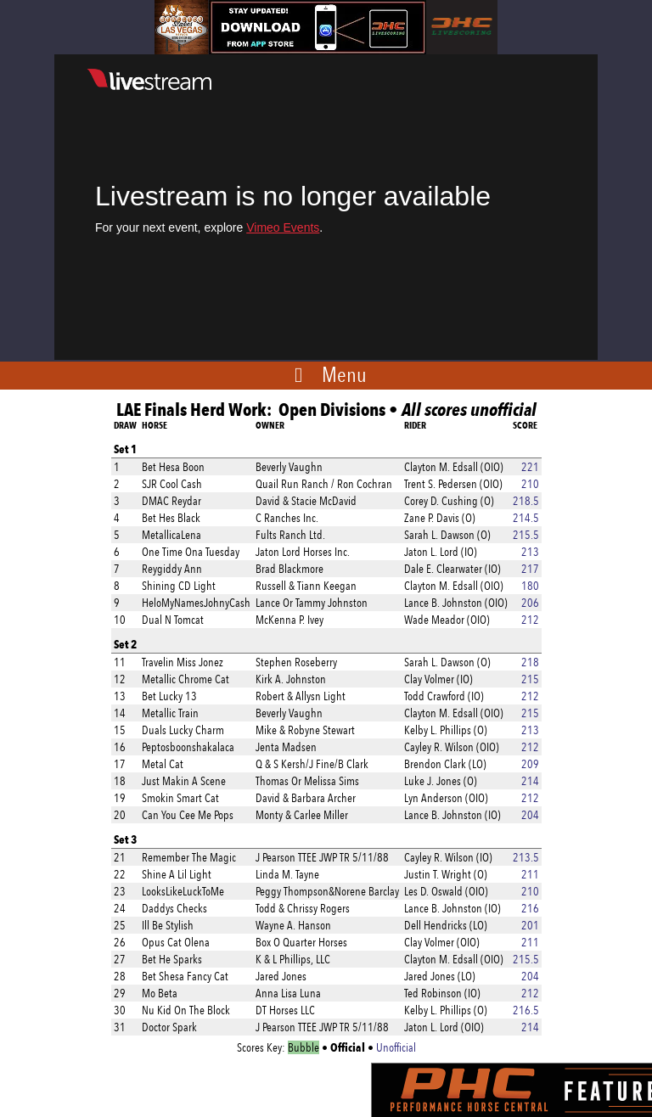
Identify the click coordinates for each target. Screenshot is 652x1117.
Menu (344, 374)
